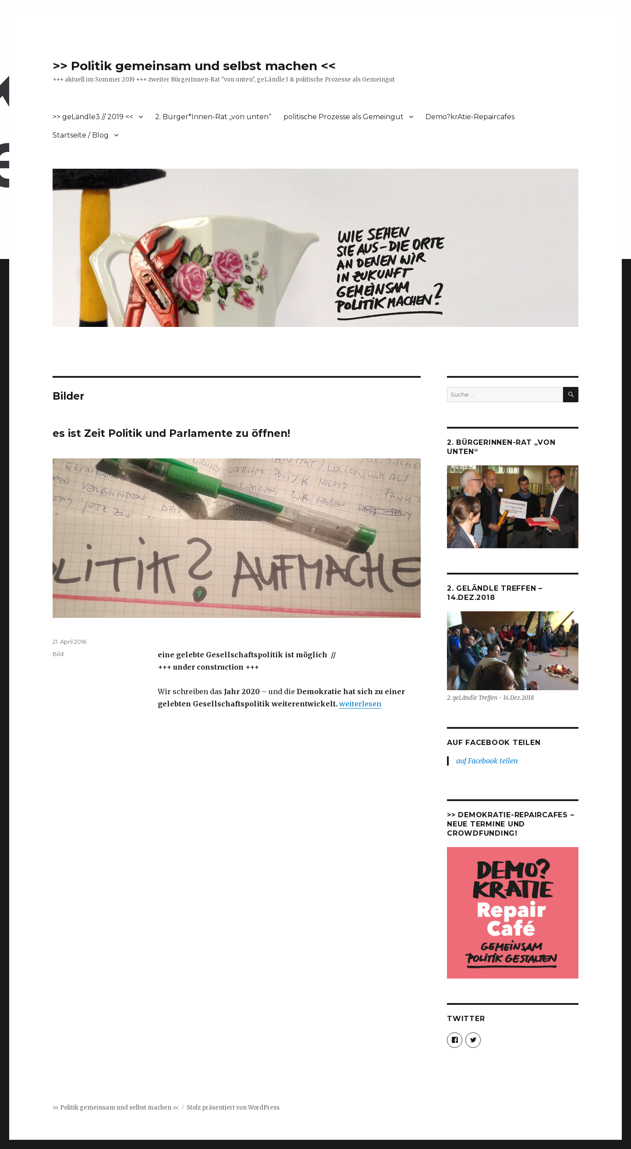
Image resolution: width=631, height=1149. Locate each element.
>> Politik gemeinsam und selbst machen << (194, 65)
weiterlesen (360, 703)
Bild (58, 653)
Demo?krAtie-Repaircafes (469, 117)
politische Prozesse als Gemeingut (344, 117)
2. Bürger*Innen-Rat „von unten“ (213, 117)
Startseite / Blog (81, 135)
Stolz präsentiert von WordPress (233, 1107)
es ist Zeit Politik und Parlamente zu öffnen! (171, 433)
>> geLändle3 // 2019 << (93, 117)
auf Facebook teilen (493, 742)
